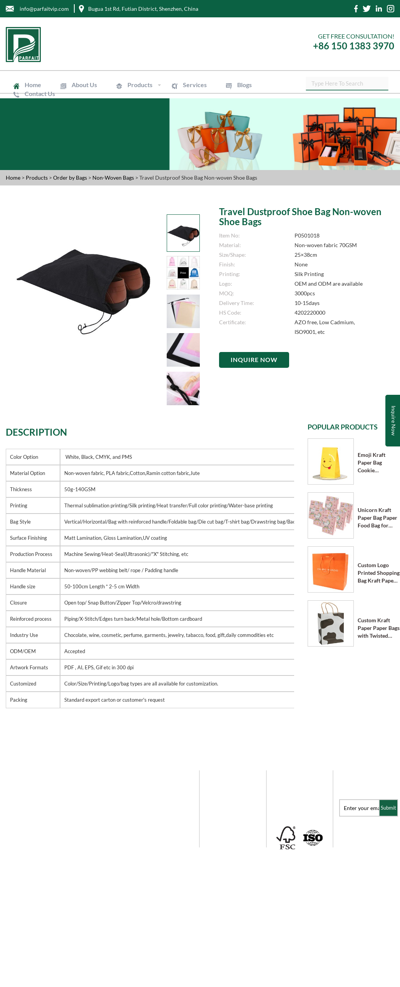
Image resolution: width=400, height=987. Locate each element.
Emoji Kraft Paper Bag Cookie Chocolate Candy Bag (378, 462)
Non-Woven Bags (113, 177)
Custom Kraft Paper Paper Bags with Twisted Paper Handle (379, 628)
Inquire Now (254, 359)
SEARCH (388, 84)
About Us (81, 84)
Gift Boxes (218, 790)
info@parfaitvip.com (35, 871)
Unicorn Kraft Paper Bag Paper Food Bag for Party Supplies (377, 518)
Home (31, 84)
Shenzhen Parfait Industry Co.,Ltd (86, 983)
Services (187, 84)
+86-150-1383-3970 (33, 902)
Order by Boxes (224, 811)
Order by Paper (224, 800)
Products (134, 84)
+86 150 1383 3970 (353, 45)
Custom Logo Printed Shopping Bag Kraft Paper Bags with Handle (379, 573)
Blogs (235, 84)
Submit (388, 808)
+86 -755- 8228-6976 (33, 887)
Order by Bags (70, 177)
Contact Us (38, 93)
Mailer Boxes (221, 821)
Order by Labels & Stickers (227, 832)
